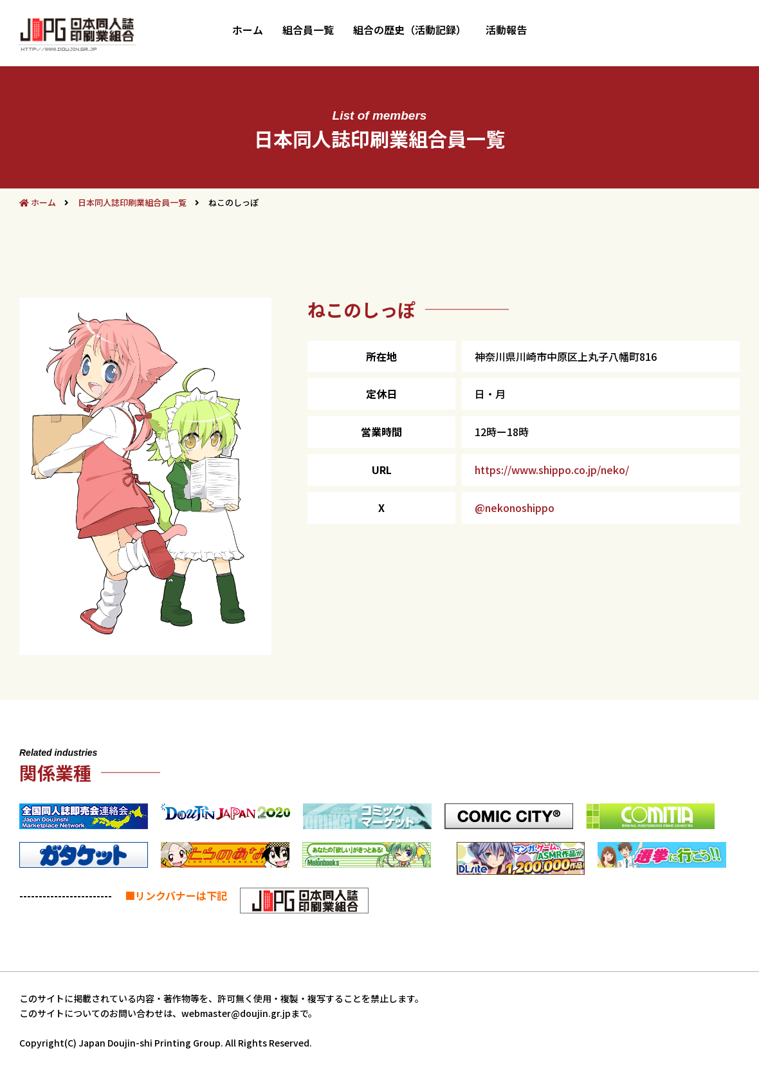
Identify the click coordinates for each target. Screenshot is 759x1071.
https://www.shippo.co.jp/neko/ (552, 469)
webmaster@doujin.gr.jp (236, 1013)
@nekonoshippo (514, 507)
